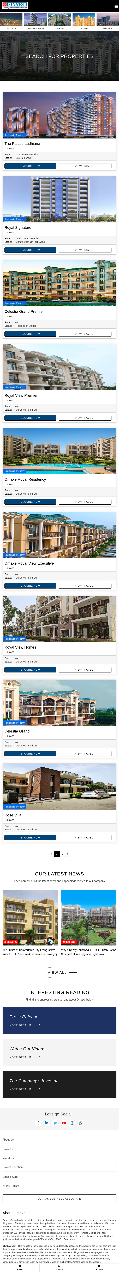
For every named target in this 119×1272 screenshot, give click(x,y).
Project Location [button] (13, 1167)
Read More (69, 1239)
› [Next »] (67, 853)
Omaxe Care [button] (10, 1176)
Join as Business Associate (59, 1198)
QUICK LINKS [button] (11, 1186)
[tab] (59, 1139)
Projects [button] (8, 1149)
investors (8, 1158)
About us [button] (8, 1139)
